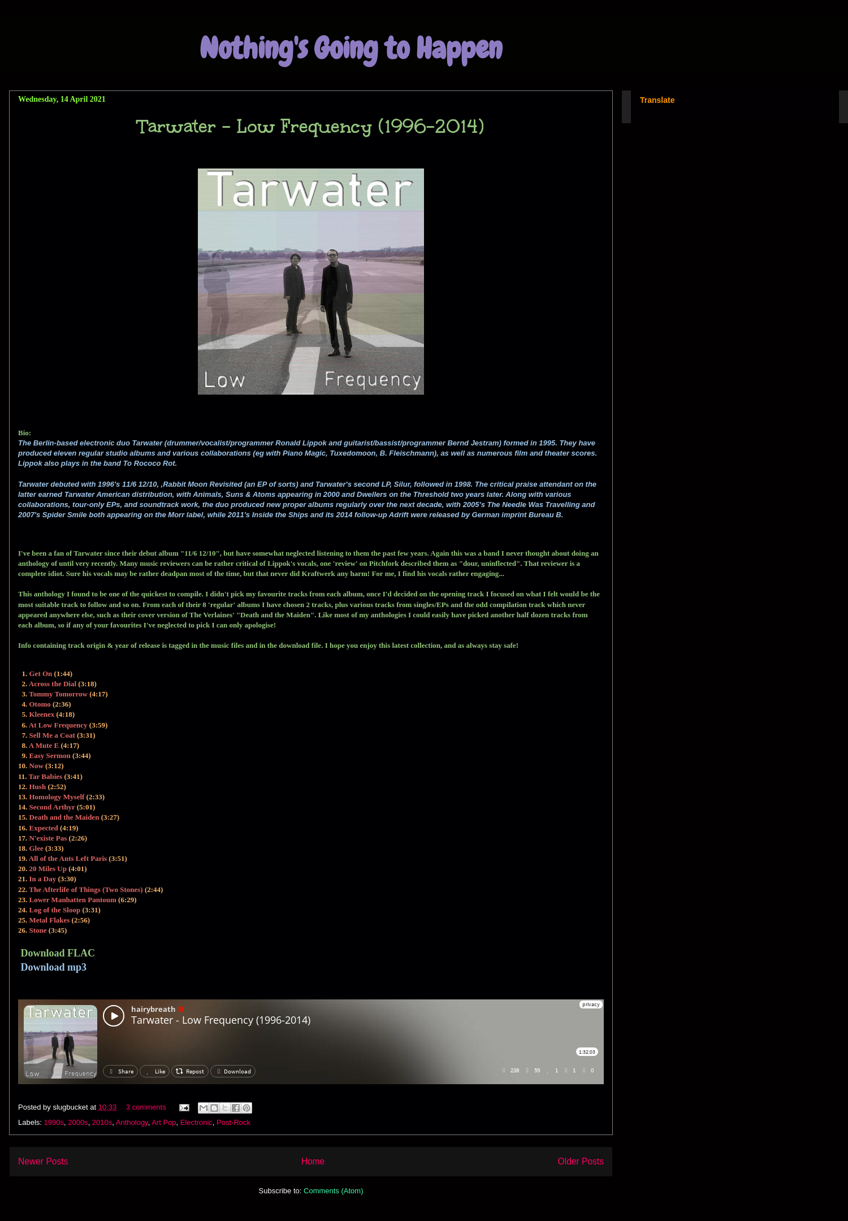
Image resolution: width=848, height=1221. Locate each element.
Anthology (132, 1122)
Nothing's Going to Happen (351, 48)
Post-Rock (233, 1122)
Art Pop (164, 1122)
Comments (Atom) (333, 1191)
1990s (54, 1122)
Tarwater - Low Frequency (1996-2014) (311, 126)
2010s (102, 1122)
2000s (78, 1122)
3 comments (146, 1107)
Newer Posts (43, 1161)
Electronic (196, 1122)
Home (313, 1161)
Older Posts (581, 1161)
